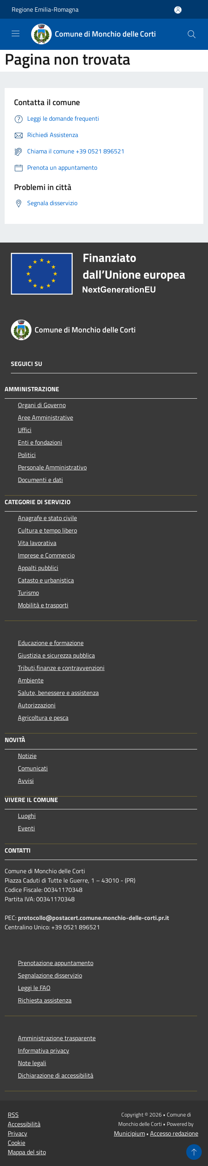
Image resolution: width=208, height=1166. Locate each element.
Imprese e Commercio (46, 555)
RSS (13, 1114)
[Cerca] (191, 34)
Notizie (27, 755)
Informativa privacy (43, 1050)
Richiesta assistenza (45, 1000)
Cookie (16, 1142)
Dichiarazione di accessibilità (55, 1075)
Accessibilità (24, 1124)
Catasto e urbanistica (46, 580)
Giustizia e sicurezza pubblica (56, 655)
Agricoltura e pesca (43, 717)
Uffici (24, 429)
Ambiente (31, 680)
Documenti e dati (40, 479)
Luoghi (27, 815)
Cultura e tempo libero (47, 530)
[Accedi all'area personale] (177, 10)
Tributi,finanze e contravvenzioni (61, 667)
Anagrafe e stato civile (47, 517)
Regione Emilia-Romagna (45, 9)
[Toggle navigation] (15, 33)
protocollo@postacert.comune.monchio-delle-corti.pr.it (93, 917)
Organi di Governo (42, 405)
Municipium (129, 1133)
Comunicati (33, 768)
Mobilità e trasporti (43, 605)
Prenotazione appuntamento (55, 962)
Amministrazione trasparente (57, 1038)
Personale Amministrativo (52, 467)
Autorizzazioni (37, 705)
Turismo (28, 592)
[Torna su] (194, 1152)
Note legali (32, 1063)
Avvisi (26, 780)
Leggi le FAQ (34, 987)
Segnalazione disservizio (50, 975)
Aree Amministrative (45, 417)
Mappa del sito (27, 1152)
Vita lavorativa (37, 542)
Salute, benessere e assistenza (58, 692)
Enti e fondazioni (40, 442)
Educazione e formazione (51, 642)
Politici (27, 454)
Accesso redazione (174, 1133)
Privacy (17, 1133)
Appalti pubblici (38, 567)
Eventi (26, 828)
